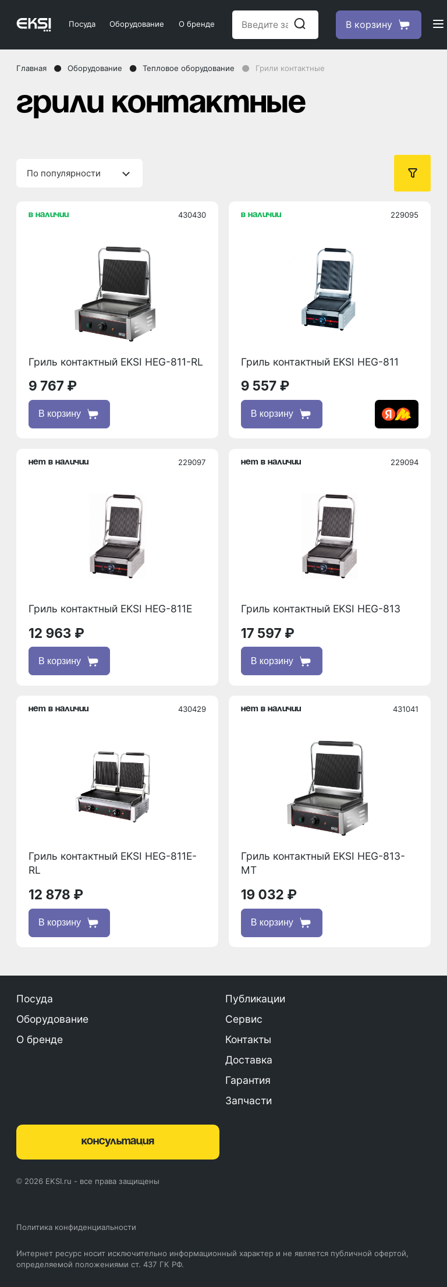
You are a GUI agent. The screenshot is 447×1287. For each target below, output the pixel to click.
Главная (31, 68)
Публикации (255, 998)
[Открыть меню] (438, 25)
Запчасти (248, 1100)
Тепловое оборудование (189, 68)
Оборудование (136, 24)
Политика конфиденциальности (76, 1227)
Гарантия (248, 1080)
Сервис (243, 1019)
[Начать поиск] (300, 24)
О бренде (197, 24)
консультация (117, 1141)
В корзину (69, 413)
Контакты (248, 1039)
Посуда (82, 24)
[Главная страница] (33, 24)
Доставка (248, 1060)
